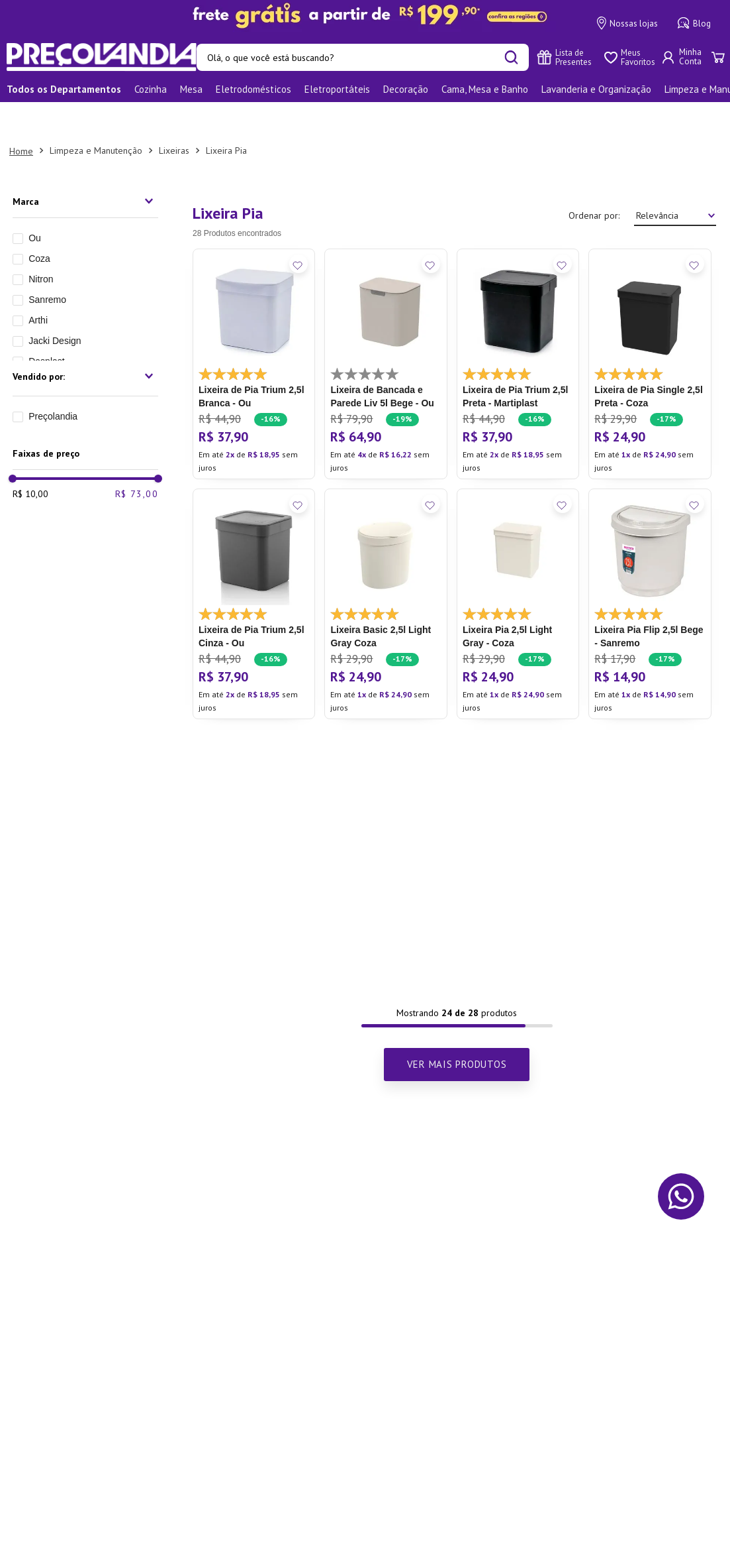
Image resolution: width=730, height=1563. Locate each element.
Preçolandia (52, 381)
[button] (85, 167)
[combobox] (363, 57)
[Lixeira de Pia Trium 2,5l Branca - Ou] (253, 329)
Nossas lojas (627, 23)
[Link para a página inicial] (21, 116)
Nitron (40, 244)
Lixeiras (174, 116)
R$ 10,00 (30, 459)
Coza (39, 224)
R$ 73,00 (136, 459)
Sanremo (47, 265)
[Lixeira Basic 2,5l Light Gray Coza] (385, 569)
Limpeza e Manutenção (96, 116)
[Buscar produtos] (511, 57)
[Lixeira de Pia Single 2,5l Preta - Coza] (649, 329)
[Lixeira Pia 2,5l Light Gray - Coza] (517, 569)
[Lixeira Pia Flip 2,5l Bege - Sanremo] (649, 569)
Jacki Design (54, 306)
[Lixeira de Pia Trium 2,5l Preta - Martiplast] (517, 329)
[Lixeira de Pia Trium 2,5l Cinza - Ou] (253, 569)
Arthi (38, 285)
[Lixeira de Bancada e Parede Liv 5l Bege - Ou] (385, 329)
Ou (34, 203)
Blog (694, 23)
